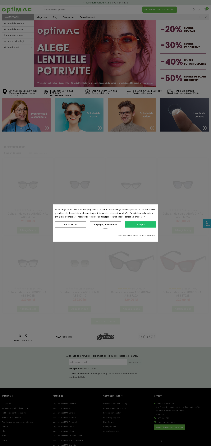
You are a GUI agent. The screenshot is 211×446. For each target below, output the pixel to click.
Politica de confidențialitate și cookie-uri (137, 235)
